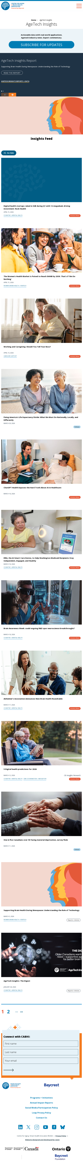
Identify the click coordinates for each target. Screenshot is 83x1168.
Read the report (12, 73)
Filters (9, 153)
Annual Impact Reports (41, 1102)
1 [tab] (1, 91)
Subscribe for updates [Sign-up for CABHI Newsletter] (41, 44)
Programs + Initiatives (41, 1097)
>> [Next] (21, 1012)
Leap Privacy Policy (41, 1112)
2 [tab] (3, 91)
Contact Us (41, 1117)
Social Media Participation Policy (41, 1107)
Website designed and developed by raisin (42, 1140)
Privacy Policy (60, 1136)
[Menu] (79, 6)
